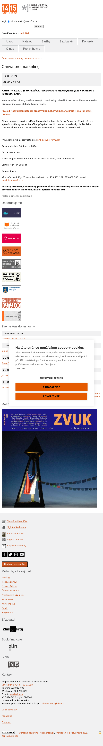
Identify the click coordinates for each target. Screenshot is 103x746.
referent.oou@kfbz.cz (52, 703)
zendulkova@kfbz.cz (12, 180)
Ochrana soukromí (28, 733)
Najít (4, 21)
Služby (46, 41)
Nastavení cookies (51, 377)
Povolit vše (51, 396)
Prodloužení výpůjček (13, 595)
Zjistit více (20, 368)
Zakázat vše (51, 387)
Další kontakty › (10, 709)
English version (15, 539)
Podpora (6, 722)
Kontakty (88, 41)
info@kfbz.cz (16, 694)
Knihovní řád (8, 604)
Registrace (7, 612)
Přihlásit (25, 33)
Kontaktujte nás (10, 736)
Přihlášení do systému (100, 732)
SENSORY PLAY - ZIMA (13, 338)
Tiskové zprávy (9, 582)
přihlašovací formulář (48, 140)
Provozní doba (9, 586)
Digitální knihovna (16, 527)
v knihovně (16, 21)
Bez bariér (66, 41)
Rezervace (7, 599)
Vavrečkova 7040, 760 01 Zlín (17, 685)
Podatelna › (8, 716)
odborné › (96, 396)
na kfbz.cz (31, 21)
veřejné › (96, 393)
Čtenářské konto (10, 590)
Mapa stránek (47, 733)
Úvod (9, 41)
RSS (85, 733)
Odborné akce (32, 58)
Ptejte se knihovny (16, 545)
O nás (10, 48)
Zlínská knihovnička (17, 521)
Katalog (27, 41)
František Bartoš (15, 533)
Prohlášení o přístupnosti (69, 733)
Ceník (5, 608)
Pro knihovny (31, 48)
